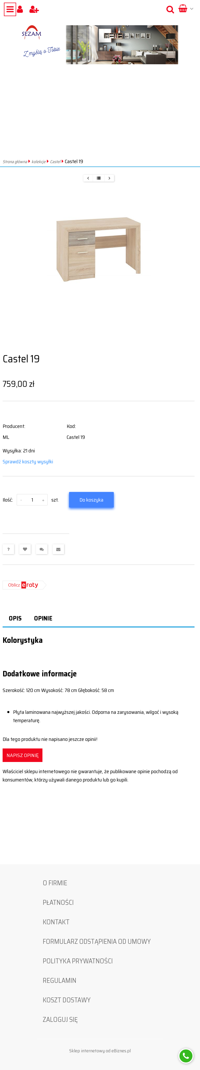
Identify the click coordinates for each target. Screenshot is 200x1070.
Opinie (43, 618)
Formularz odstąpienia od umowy (97, 941)
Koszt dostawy (67, 1000)
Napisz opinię (23, 755)
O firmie (55, 883)
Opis (15, 618)
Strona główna (15, 161)
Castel (55, 161)
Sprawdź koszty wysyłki (28, 461)
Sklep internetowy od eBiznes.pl (100, 1050)
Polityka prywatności (78, 961)
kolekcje (39, 161)
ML (6, 437)
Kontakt (56, 922)
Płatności (58, 902)
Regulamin (59, 980)
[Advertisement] (100, 117)
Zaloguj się (60, 1019)
